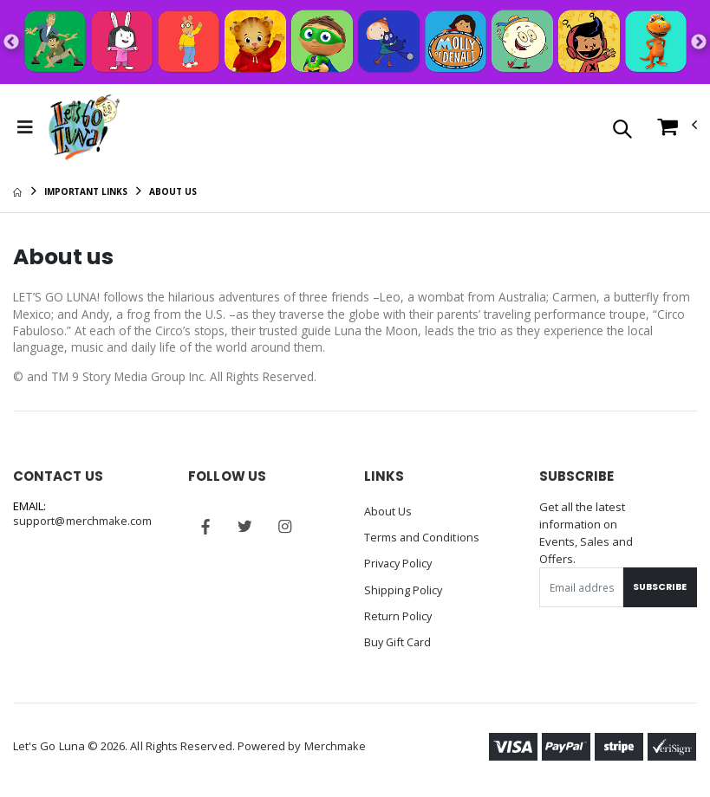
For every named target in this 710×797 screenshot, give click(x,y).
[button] (622, 130)
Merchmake (336, 747)
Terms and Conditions (422, 539)
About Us (388, 513)
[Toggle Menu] (25, 127)
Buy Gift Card (399, 643)
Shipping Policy (404, 591)
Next (698, 42)
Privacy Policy (400, 565)
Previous (11, 42)
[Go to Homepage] (83, 127)
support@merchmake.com (83, 524)
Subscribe (658, 589)
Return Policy (398, 617)
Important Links (85, 191)
